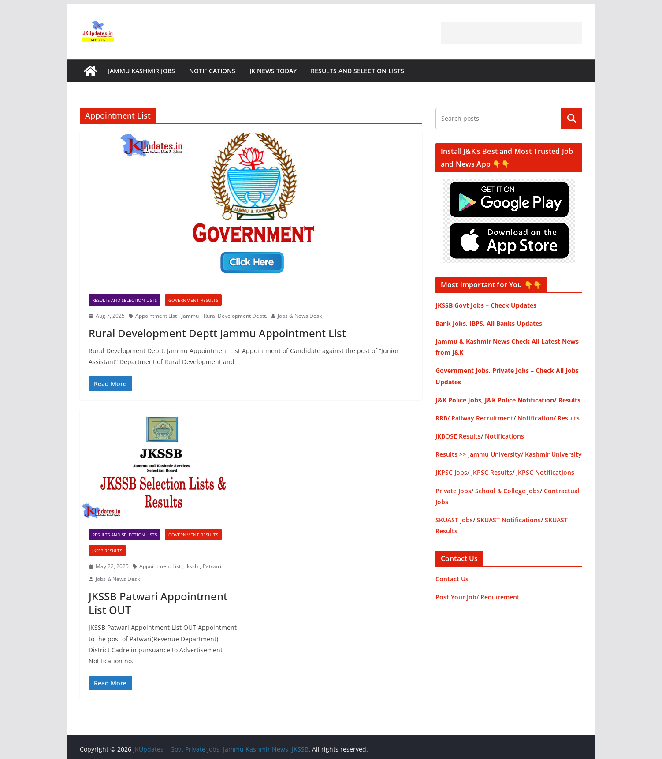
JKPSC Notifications (545, 472)
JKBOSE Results (458, 436)
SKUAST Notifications (509, 520)
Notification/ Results (548, 418)
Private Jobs (453, 491)
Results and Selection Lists (357, 71)
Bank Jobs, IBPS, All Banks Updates (488, 323)
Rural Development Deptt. (235, 316)
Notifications (212, 71)
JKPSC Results (491, 472)
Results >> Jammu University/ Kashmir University (508, 454)
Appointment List (156, 316)
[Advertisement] (511, 33)
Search (571, 118)
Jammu (190, 316)
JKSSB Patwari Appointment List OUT (158, 603)
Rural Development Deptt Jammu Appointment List (217, 333)
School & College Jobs (507, 491)
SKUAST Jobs (454, 520)
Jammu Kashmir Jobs (141, 71)
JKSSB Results (107, 550)
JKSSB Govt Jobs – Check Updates (485, 305)
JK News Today (273, 71)
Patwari (212, 566)
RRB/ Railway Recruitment (474, 418)
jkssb (192, 566)
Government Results (193, 300)
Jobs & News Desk (300, 316)
